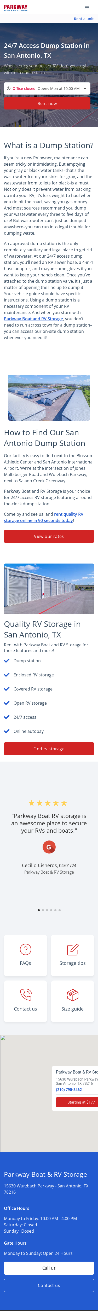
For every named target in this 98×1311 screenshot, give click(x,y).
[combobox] (47, 88)
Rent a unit (84, 18)
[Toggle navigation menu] (89, 7)
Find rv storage (49, 749)
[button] (39, 910)
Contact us (49, 1285)
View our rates (49, 536)
